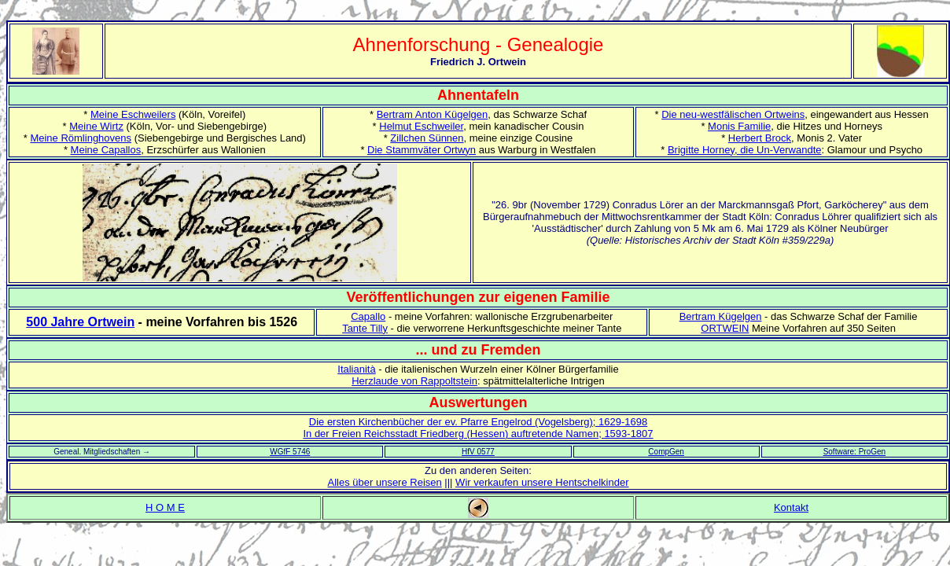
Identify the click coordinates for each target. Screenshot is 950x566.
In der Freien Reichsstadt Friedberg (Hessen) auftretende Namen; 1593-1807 (478, 433)
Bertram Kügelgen (720, 316)
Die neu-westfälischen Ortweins (733, 114)
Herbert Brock (759, 138)
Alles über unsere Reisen (385, 482)
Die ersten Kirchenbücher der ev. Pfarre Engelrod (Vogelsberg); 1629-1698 (478, 422)
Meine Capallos (106, 150)
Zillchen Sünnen (426, 138)
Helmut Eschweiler (421, 126)
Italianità (356, 369)
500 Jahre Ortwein (80, 322)
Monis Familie (739, 126)
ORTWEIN (725, 328)
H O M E (165, 507)
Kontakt (791, 507)
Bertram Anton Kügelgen (432, 114)
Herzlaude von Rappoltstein (414, 381)
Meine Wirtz (96, 126)
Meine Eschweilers (132, 114)
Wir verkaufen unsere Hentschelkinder (541, 482)
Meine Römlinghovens (80, 138)
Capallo (368, 316)
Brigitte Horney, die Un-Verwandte (745, 150)
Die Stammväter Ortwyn (421, 150)
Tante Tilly (365, 328)
